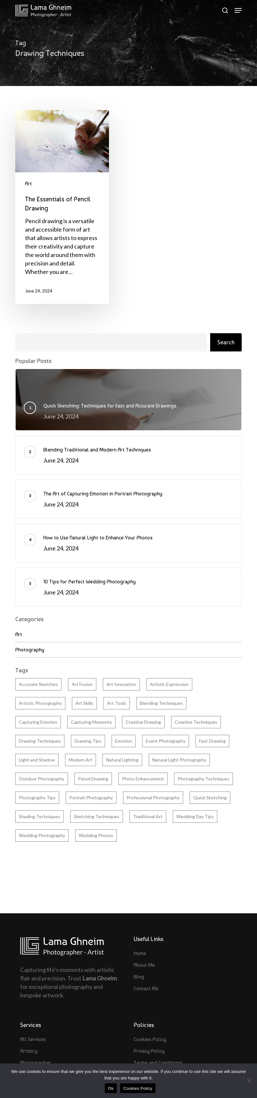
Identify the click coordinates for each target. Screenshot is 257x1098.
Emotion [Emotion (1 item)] (123, 741)
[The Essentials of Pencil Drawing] (62, 207)
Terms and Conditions (158, 1063)
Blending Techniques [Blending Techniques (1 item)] (161, 703)
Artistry (28, 1051)
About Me (144, 965)
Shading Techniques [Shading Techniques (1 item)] (39, 816)
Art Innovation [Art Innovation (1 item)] (121, 684)
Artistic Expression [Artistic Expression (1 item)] (169, 684)
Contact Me (146, 988)
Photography (29, 650)
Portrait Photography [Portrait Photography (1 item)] (91, 797)
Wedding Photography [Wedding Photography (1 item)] (42, 835)
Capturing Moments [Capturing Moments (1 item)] (91, 722)
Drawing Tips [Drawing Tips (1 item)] (87, 741)
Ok (111, 1088)
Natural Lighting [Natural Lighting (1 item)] (122, 760)
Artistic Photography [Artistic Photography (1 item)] (40, 703)
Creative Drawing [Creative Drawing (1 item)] (143, 722)
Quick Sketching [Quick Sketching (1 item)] (210, 797)
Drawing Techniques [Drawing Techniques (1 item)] (40, 741)
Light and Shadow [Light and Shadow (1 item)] (37, 760)
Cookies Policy (150, 1039)
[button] (238, 10)
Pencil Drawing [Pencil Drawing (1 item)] (93, 778)
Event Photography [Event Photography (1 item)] (165, 741)
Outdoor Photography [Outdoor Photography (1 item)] (41, 778)
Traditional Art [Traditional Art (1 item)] (148, 816)
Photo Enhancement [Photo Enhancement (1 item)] (143, 778)
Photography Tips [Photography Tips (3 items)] (37, 797)
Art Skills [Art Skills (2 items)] (84, 703)
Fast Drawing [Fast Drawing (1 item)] (212, 741)
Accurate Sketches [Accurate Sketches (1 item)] (38, 684)
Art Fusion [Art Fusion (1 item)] (82, 684)
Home (140, 953)
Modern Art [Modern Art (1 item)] (80, 760)
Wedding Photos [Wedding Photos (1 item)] (96, 835)
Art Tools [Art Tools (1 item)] (116, 703)
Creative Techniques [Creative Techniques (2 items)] (196, 722)
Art (28, 183)
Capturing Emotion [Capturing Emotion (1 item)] (38, 722)
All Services (33, 1039)
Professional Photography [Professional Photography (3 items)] (153, 797)
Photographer (35, 1063)
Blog (139, 977)
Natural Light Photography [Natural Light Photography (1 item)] (179, 760)
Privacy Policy (149, 1051)
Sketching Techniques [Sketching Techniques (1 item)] (96, 816)
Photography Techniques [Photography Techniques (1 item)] (203, 778)
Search (226, 342)
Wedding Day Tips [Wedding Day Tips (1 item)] (195, 816)
